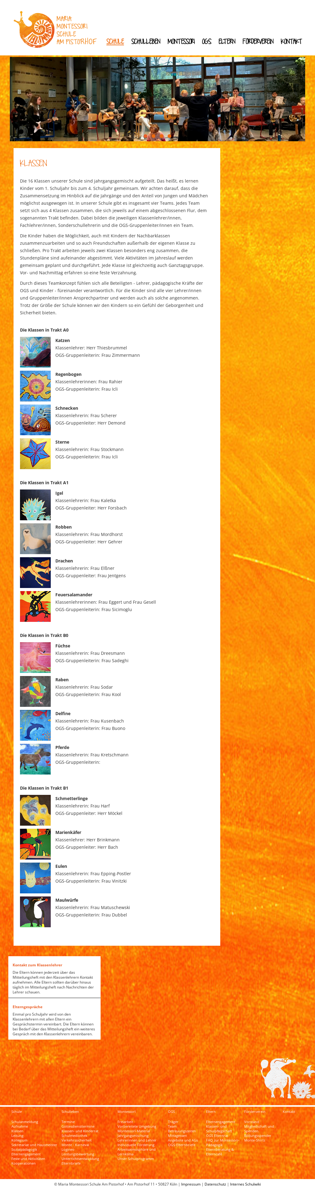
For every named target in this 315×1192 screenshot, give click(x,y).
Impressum (191, 1184)
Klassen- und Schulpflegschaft (219, 1128)
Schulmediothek (74, 1136)
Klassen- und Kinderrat (80, 1131)
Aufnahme (19, 1126)
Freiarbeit (125, 1122)
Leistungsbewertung (78, 1154)
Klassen (17, 1131)
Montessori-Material (134, 1131)
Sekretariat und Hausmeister (34, 1145)
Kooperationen (23, 1163)
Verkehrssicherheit (77, 1140)
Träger (173, 1122)
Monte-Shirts (254, 1140)
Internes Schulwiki (245, 1184)
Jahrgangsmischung (133, 1136)
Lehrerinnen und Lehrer (137, 1140)
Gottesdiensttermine (78, 1126)
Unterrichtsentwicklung (80, 1159)
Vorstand (251, 1122)
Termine (68, 1122)
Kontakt (291, 41)
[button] (146, 136)
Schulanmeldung (24, 1122)
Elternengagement (26, 1154)
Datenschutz (215, 1184)
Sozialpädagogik (24, 1149)
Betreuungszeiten (182, 1131)
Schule (115, 41)
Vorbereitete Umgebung (137, 1126)
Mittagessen (177, 1136)
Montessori (181, 41)
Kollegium (19, 1140)
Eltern (227, 41)
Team (172, 1126)
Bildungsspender (257, 1136)
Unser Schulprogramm (136, 1159)
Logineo (68, 1149)
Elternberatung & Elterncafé (220, 1151)
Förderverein (258, 41)
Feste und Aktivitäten (28, 1159)
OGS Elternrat (217, 1136)
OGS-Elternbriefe (181, 1145)
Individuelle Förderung (136, 1145)
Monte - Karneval (75, 1145)
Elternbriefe (71, 1163)
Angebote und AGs (183, 1140)
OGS (206, 41)
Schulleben (145, 41)
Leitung (17, 1136)
